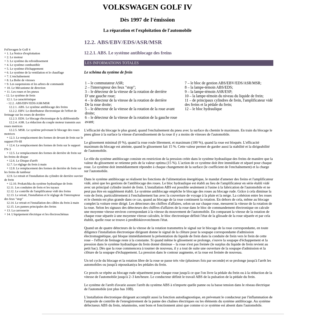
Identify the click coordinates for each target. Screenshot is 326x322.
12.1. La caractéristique (21, 99)
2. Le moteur (15, 57)
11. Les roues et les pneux (23, 91)
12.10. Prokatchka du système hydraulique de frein (40, 183)
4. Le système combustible (23, 65)
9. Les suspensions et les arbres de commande (35, 84)
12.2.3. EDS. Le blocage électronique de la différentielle (44, 118)
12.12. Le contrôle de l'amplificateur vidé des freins (38, 191)
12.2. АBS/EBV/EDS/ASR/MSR (29, 103)
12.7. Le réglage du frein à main (26, 164)
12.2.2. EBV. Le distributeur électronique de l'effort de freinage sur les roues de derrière (40, 112)
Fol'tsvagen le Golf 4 (17, 49)
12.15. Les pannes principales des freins (31, 206)
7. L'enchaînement (18, 76)
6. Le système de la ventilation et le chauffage (35, 72)
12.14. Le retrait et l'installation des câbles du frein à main (42, 202)
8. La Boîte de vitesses (21, 80)
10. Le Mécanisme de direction (26, 88)
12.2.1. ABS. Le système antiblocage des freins (38, 107)
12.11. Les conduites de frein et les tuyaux (32, 187)
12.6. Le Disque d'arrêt (23, 160)
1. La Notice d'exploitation (23, 53)
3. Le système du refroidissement (27, 61)
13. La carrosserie (18, 210)
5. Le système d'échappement (25, 68)
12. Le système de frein (20, 95)
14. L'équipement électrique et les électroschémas (38, 214)
